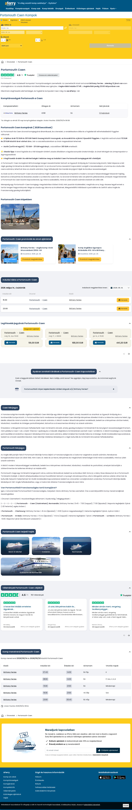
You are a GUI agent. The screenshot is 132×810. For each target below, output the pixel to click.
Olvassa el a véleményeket (48, 75)
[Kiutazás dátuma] (13, 32)
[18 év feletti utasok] (3, 40)
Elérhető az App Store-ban (105, 777)
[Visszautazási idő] (102, 32)
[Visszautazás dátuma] (80, 32)
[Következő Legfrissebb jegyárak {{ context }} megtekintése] (129, 354)
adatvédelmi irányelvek (92, 805)
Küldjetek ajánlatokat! (108, 750)
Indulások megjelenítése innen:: (95, 288)
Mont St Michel (15, 552)
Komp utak (35, 9)
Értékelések (70, 9)
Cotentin (46, 552)
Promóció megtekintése (32, 259)
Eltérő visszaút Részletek (26, 21)
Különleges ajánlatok (85, 9)
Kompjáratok (9, 784)
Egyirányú (14, 20)
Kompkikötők (9, 787)
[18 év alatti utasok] (37, 40)
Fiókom (105, 9)
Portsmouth (34, 300)
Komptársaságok (22, 9)
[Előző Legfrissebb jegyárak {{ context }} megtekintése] (124, 354)
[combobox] (32, 28)
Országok (59, 9)
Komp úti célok (9, 777)
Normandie (77, 552)
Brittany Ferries (21, 113)
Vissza (5, 20)
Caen (44, 300)
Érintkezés (39, 780)
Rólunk (38, 784)
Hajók (98, 9)
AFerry (6, 772)
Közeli (126, 806)
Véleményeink (9, 791)
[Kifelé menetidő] (34, 32)
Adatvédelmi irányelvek (100, 755)
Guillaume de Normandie (31, 572)
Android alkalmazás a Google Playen (119, 777)
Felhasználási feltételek (45, 787)
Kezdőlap (10, 9)
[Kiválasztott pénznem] (11, 46)
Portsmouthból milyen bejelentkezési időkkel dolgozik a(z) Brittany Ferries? (56, 389)
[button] (113, 8)
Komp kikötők (48, 9)
